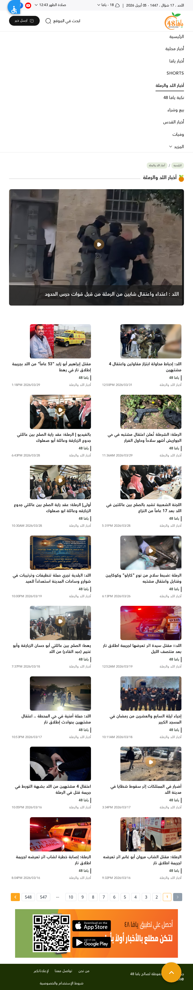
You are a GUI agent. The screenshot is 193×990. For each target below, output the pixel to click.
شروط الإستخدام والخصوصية (61, 983)
